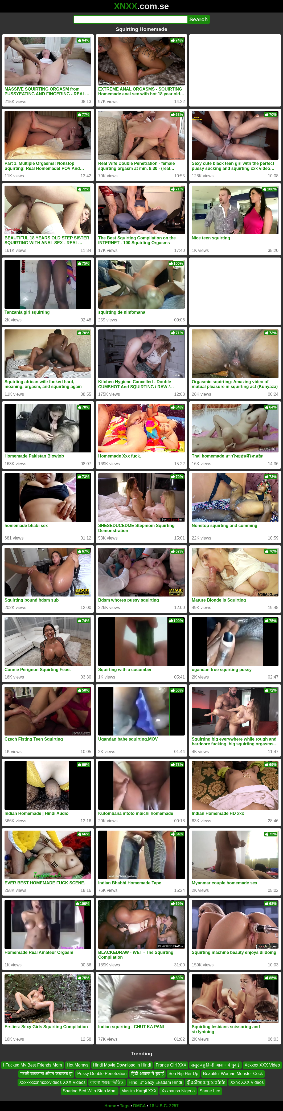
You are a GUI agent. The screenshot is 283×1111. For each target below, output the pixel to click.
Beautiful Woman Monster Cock (233, 1073)
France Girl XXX (171, 1065)
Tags (124, 1106)
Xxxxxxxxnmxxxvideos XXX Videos (52, 1082)
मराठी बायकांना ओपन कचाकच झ (46, 1073)
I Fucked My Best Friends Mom (32, 1065)
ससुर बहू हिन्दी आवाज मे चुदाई (215, 1065)
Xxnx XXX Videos (247, 1082)
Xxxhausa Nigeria (178, 1091)
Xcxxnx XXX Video (262, 1065)
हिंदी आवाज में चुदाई (147, 1073)
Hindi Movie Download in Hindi (122, 1065)
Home (110, 1106)
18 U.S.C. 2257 (164, 1106)
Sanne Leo (210, 1091)
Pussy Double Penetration (101, 1073)
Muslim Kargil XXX (139, 1091)
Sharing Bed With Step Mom (90, 1091)
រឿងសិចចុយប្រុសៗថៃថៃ (206, 1082)
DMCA (139, 1106)
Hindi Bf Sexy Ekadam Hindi (155, 1082)
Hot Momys (77, 1065)
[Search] (130, 19)
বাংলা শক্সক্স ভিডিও (107, 1082)
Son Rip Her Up (183, 1073)
